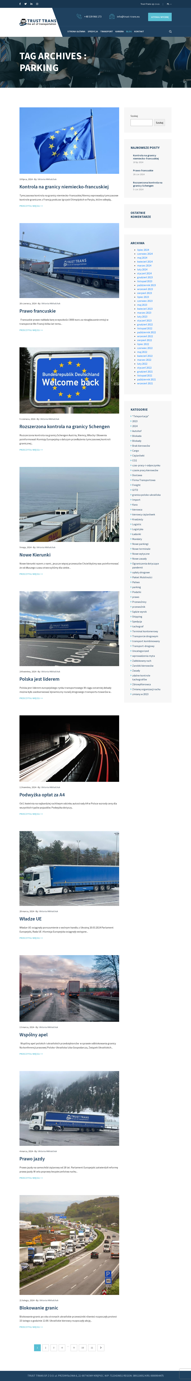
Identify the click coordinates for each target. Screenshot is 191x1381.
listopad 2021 (144, 375)
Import (136, 499)
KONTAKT (139, 31)
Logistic (136, 524)
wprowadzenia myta (143, 655)
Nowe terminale (141, 548)
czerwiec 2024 (145, 253)
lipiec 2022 (143, 344)
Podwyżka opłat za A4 (42, 794)
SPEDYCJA (93, 31)
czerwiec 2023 (145, 300)
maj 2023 (142, 304)
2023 (134, 421)
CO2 (134, 460)
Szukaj (134, 116)
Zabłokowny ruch (141, 660)
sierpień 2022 (144, 340)
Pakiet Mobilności (142, 577)
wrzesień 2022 (145, 336)
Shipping (137, 616)
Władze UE (30, 919)
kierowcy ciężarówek (143, 514)
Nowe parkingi (140, 543)
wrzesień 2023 (145, 289)
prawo (135, 597)
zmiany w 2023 (140, 694)
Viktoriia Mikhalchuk (47, 179)
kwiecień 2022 (145, 355)
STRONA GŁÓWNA (76, 31)
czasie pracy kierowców (145, 470)
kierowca (137, 509)
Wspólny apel (33, 1034)
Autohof (137, 431)
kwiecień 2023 (145, 308)
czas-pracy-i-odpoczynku (146, 465)
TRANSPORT (106, 31)
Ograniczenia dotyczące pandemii (145, 565)
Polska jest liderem (39, 679)
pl (169, 3)
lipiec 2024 (143, 249)
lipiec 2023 (143, 297)
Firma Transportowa (143, 480)
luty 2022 (142, 363)
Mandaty (137, 539)
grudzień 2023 (145, 277)
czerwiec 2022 (145, 348)
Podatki (136, 592)
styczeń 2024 (144, 273)
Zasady (136, 670)
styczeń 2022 (144, 367)
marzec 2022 (144, 359)
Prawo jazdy (32, 1158)
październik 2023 (146, 285)
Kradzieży (137, 519)
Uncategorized (140, 651)
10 (83, 1347)
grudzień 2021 (145, 371)
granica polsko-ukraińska (146, 494)
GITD (135, 489)
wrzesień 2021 (145, 383)
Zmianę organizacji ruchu (146, 689)
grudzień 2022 (145, 324)
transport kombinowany (146, 641)
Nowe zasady (139, 558)
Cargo (135, 450)
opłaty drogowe (141, 572)
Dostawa (137, 475)
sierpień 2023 (144, 293)
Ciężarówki (138, 455)
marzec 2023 (144, 312)
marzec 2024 (144, 265)
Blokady (136, 440)
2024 (134, 426)
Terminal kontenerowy (145, 631)
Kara (134, 504)
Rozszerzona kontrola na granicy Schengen (64, 426)
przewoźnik (138, 606)
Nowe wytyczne (141, 553)
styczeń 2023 (144, 320)
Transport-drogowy (143, 646)
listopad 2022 (144, 328)
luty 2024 (142, 269)
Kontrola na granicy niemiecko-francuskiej (64, 186)
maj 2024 (142, 257)
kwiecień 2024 (145, 261)
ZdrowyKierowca (141, 684)
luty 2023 (142, 316)
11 (92, 1347)
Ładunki (136, 534)
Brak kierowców (141, 445)
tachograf (138, 626)
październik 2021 (146, 379)
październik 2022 (146, 332)
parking (136, 587)
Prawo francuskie (37, 311)
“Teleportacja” (140, 416)
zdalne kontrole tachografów (141, 677)
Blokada (136, 435)
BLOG (129, 31)
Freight (136, 485)
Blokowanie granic (38, 1308)
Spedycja (137, 621)
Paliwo (136, 582)
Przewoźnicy (139, 601)
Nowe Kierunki (35, 555)
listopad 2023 (144, 281)
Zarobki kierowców (142, 665)
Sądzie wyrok (139, 611)
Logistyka (137, 529)
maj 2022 (142, 352)
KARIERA (119, 31)
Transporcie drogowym (145, 636)
